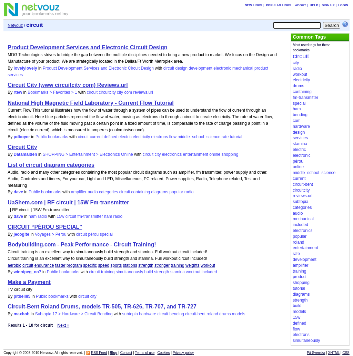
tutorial (236, 136)
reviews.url (143, 92)
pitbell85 (22, 296)
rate (225, 136)
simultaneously (129, 271)
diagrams (159, 192)
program (74, 265)
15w (60, 216)
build (148, 271)
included (209, 271)
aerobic (14, 265)
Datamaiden (25, 154)
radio (189, 192)
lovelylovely (25, 68)
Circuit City (22, 147)
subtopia (130, 314)
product (261, 68)
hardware (147, 314)
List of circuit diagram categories (51, 165)
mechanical (242, 68)
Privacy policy (183, 353)
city (120, 92)
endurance (44, 265)
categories (108, 192)
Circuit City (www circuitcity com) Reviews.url (68, 85)
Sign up (328, 5)
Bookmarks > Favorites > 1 (52, 92)
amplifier (79, 192)
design (181, 68)
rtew (18, 92)
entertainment (195, 154)
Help (314, 5)
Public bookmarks (52, 136)
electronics (172, 154)
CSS (346, 353)
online (214, 154)
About (300, 5)
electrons (159, 136)
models (238, 314)
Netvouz (15, 25)
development (200, 68)
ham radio (38, 216)
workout (208, 265)
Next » (63, 325)
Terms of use (144, 353)
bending (176, 314)
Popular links (278, 5)
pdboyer (22, 136)
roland (212, 314)
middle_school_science (199, 136)
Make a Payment (29, 282)
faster (60, 265)
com (128, 92)
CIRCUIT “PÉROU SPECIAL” (45, 227)
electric (125, 136)
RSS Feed (99, 353)
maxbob (22, 314)
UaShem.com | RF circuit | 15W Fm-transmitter (68, 202)
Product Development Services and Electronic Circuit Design (87, 47)
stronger (162, 265)
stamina (177, 271)
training (177, 265)
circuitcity (107, 92)
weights (192, 265)
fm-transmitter (90, 216)
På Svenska (316, 353)
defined (110, 136)
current (96, 136)
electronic (222, 68)
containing (140, 192)
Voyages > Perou (51, 234)
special (106, 234)
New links (253, 5)
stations (130, 265)
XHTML (334, 353)
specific (90, 265)
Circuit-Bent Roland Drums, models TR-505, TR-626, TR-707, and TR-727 (102, 306)
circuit (168, 68)
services (15, 74)
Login (343, 5)
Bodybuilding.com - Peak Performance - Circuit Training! (82, 244)
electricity (141, 136)
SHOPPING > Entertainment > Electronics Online (88, 154)
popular (176, 192)
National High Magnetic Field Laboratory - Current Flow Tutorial (91, 103)
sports (116, 265)
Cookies (164, 353)
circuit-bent (195, 314)
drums (225, 314)
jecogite (21, 234)
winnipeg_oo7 (27, 271)
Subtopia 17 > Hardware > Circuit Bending (74, 314)
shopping (230, 154)
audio (93, 192)
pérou (93, 234)
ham (108, 216)
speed (103, 265)
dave (18, 192)
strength (145, 265)
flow (172, 136)
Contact (126, 353)
